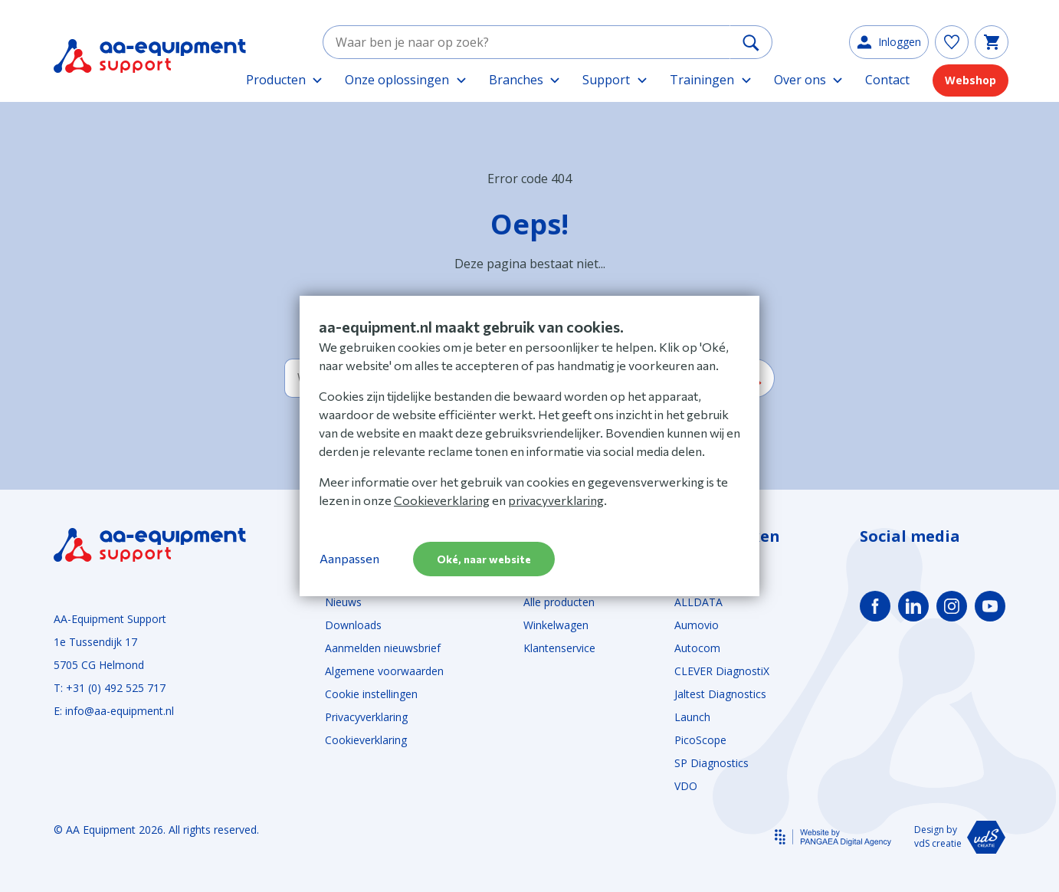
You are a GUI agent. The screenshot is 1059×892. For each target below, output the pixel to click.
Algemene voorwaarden (384, 671)
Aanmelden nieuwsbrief (383, 648)
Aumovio (696, 625)
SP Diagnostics (711, 763)
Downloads (353, 625)
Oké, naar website (484, 559)
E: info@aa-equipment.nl (114, 710)
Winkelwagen (556, 625)
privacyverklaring (556, 500)
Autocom (697, 648)
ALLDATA (698, 602)
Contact (887, 83)
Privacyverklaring (366, 717)
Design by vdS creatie (959, 837)
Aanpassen (349, 558)
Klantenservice (559, 648)
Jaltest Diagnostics (720, 694)
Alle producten (559, 602)
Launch (692, 717)
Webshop (970, 84)
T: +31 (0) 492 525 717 (110, 687)
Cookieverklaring (366, 740)
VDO (685, 786)
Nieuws (343, 602)
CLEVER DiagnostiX (721, 671)
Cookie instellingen (371, 694)
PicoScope (700, 740)
